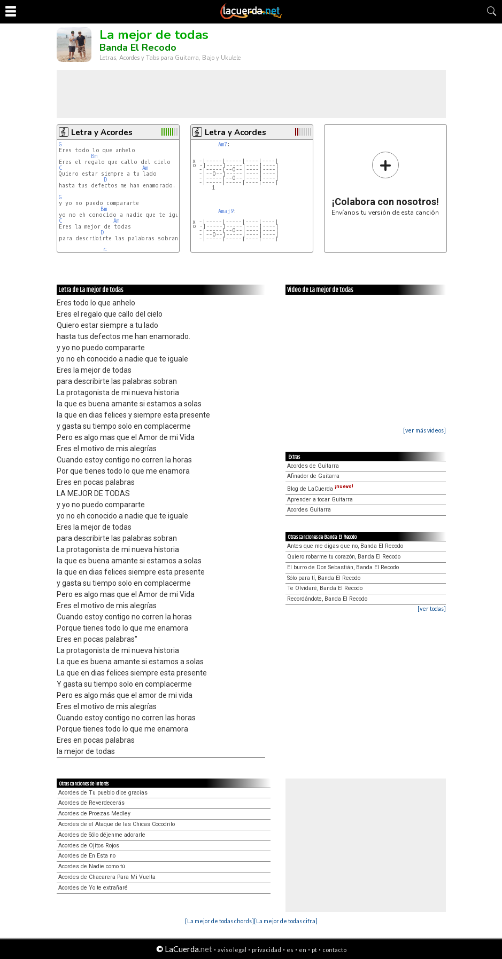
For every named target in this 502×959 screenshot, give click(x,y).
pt (314, 949)
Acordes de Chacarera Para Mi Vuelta (107, 877)
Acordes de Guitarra (313, 465)
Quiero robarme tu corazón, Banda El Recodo (343, 556)
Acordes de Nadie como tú (91, 866)
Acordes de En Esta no (86, 855)
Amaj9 (226, 211)
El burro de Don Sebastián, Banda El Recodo (343, 567)
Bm (94, 156)
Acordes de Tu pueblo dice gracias (103, 792)
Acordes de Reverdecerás (91, 802)
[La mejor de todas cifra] (286, 920)
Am (145, 167)
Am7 (222, 144)
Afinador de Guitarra (313, 476)
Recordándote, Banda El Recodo (327, 598)
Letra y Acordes (102, 132)
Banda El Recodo (137, 47)
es (290, 949)
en (302, 949)
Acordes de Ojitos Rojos (88, 845)
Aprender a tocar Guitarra (320, 499)
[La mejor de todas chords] (219, 920)
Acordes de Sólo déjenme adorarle (101, 834)
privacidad (266, 949)
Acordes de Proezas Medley (94, 813)
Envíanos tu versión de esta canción (385, 183)
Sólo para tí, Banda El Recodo (323, 578)
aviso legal (232, 949)
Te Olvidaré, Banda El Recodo (324, 588)
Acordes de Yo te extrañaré (93, 887)
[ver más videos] (424, 430)
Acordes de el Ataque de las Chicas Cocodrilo (116, 824)
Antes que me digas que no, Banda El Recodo (345, 546)
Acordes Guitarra (309, 509)
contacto (334, 949)
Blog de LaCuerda (320, 488)
